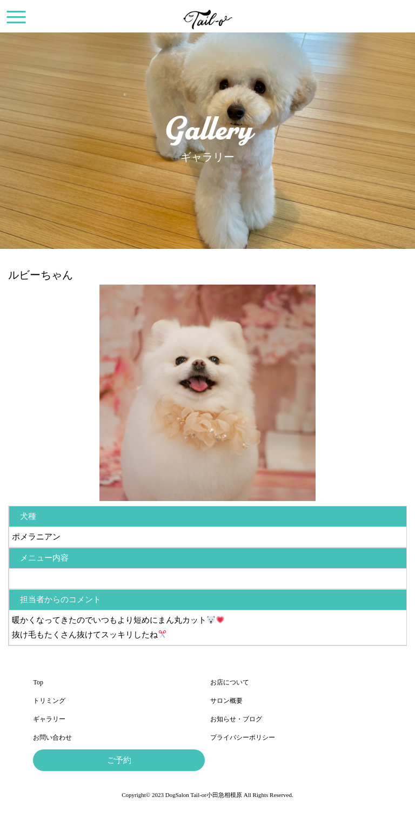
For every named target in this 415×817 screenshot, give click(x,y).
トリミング (49, 700)
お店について (229, 682)
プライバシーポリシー (242, 737)
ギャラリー (49, 719)
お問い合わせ (52, 737)
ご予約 (119, 760)
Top (38, 682)
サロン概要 (226, 700)
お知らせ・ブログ (236, 719)
